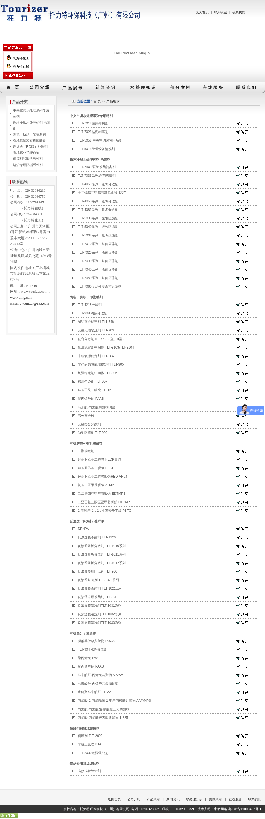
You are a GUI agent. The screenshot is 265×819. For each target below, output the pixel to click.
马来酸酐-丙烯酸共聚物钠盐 (98, 683)
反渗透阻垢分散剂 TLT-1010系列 (102, 546)
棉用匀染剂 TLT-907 (92, 381)
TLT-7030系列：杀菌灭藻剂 (98, 261)
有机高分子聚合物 (26, 153)
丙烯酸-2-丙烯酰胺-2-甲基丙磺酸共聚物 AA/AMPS (114, 701)
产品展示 (113, 101)
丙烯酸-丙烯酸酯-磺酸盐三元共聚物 (103, 709)
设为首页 (202, 12)
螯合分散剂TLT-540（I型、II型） (102, 339)
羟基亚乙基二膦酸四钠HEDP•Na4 (102, 476)
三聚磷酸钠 (86, 451)
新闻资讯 (173, 799)
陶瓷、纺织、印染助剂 (29, 135)
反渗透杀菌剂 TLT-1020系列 (98, 580)
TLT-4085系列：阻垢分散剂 (98, 210)
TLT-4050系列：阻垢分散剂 (98, 184)
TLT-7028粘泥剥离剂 (93, 132)
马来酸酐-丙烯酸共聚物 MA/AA (100, 675)
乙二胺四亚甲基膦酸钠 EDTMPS (101, 494)
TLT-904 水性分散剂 (92, 649)
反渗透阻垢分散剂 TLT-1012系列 (102, 563)
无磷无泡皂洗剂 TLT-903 (96, 330)
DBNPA (83, 529)
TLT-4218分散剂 (89, 305)
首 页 (97, 101)
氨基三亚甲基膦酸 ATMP (96, 485)
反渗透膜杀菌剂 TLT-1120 (97, 537)
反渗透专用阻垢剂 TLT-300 (97, 571)
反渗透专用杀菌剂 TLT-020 (97, 597)
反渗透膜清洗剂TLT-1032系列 (99, 614)
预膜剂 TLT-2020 (90, 736)
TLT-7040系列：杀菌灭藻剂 (98, 269)
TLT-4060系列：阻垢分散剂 (98, 201)
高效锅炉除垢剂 (89, 771)
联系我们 (238, 12)
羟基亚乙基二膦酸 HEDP (96, 468)
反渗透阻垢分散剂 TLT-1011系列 (102, 554)
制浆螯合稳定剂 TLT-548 (96, 322)
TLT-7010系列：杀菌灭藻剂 (98, 244)
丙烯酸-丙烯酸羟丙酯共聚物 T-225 (103, 718)
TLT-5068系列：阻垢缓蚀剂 (98, 235)
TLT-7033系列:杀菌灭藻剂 (97, 176)
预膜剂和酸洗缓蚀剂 (28, 159)
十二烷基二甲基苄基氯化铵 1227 (102, 193)
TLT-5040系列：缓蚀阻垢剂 (98, 227)
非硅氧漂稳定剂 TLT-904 (96, 356)
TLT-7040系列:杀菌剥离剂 (97, 167)
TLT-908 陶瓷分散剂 (92, 313)
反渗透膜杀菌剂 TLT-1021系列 (100, 589)
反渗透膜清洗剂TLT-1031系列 (99, 606)
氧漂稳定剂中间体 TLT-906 (97, 373)
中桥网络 (220, 809)
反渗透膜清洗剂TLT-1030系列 (99, 623)
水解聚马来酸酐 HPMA (94, 692)
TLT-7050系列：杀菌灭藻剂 (98, 278)
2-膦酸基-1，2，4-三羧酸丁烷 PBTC (104, 511)
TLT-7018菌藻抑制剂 (93, 123)
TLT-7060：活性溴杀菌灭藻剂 (99, 287)
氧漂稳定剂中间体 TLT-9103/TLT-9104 (106, 347)
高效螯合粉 (86, 416)
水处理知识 (194, 799)
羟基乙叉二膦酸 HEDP (94, 390)
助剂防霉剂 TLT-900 (92, 433)
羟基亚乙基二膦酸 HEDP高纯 (99, 459)
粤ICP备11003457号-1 (244, 809)
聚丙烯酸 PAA (88, 658)
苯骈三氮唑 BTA (89, 744)
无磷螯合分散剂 (89, 424)
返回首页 (114, 799)
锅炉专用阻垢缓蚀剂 (28, 165)
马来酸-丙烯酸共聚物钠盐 (96, 407)
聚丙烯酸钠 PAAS (91, 399)
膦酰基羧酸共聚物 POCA (96, 641)
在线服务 (235, 799)
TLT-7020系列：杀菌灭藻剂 (98, 252)
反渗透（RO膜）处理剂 (30, 147)
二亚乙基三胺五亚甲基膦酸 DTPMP (104, 502)
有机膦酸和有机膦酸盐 (29, 141)
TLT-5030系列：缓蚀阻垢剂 (98, 218)
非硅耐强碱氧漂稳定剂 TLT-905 (101, 364)
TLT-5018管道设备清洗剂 (96, 149)
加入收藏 (220, 12)
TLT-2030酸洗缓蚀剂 (93, 753)
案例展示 (215, 799)
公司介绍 (133, 799)
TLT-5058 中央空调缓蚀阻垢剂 (100, 140)
